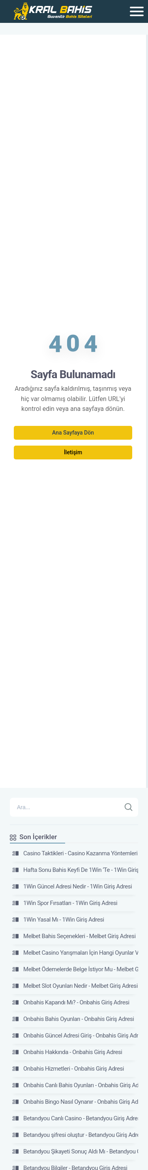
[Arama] (65, 807)
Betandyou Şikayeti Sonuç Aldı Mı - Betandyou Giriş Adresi (75, 1151)
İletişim (73, 452)
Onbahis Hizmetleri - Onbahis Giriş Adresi (68, 1069)
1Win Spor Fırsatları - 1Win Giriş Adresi (64, 903)
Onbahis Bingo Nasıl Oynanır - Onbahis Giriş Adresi (75, 1102)
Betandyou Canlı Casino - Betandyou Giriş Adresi (75, 1118)
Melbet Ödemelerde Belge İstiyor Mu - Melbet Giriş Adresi (75, 969)
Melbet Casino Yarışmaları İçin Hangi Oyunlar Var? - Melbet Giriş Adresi (75, 953)
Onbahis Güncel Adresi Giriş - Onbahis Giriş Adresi (75, 1035)
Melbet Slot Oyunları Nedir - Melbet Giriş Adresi (75, 986)
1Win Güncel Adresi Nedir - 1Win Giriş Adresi (72, 886)
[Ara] (128, 807)
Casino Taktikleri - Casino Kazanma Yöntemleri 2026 (75, 853)
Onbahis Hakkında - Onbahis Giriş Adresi (67, 1052)
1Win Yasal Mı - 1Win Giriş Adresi (58, 920)
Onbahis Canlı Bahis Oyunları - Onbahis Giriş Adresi (75, 1085)
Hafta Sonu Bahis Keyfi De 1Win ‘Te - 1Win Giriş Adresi (75, 870)
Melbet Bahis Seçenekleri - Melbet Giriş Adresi (74, 936)
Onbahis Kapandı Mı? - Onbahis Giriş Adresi (70, 1002)
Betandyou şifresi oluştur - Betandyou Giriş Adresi (75, 1135)
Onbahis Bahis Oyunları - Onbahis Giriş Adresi (73, 1019)
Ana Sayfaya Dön (73, 432)
